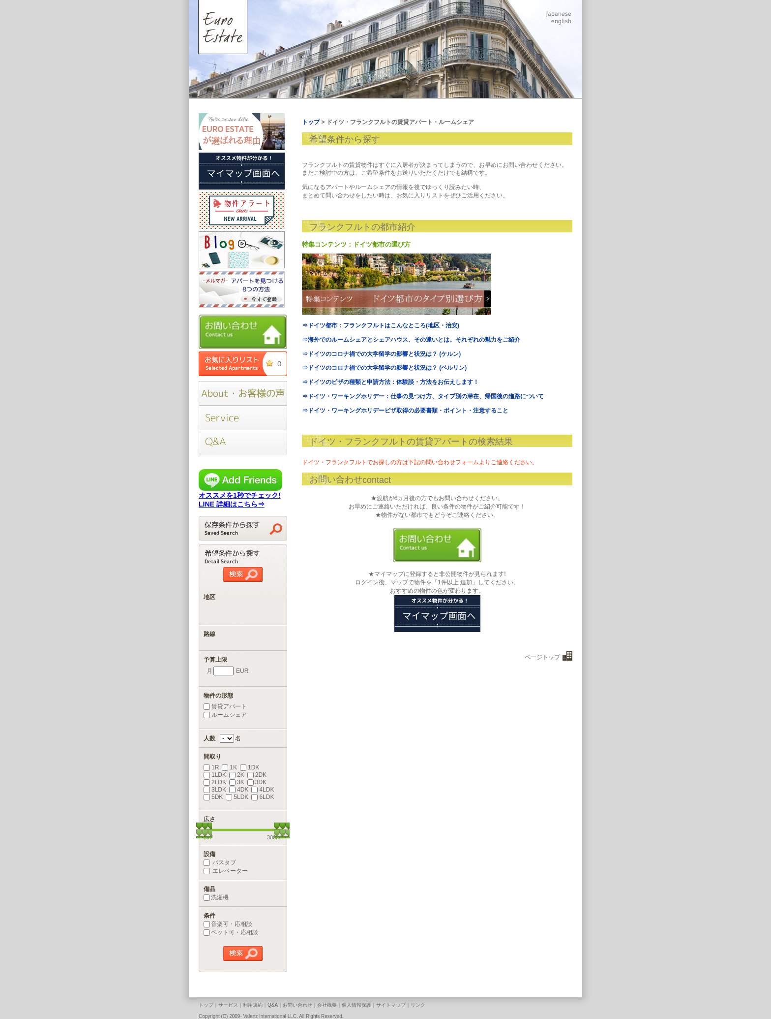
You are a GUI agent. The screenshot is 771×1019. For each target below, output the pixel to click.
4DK (238, 789)
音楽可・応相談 (228, 924)
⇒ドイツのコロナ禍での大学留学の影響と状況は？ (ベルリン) (384, 367)
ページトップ (542, 657)
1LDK (215, 774)
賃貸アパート (225, 706)
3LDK (215, 789)
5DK (213, 797)
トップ (206, 1005)
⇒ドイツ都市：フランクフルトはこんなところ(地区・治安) (380, 325)
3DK (257, 782)
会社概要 (327, 1005)
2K (236, 774)
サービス (228, 1005)
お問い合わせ (297, 1005)
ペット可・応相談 (231, 932)
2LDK (215, 782)
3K (236, 782)
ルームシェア (225, 714)
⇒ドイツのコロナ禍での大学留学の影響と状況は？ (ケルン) (381, 353)
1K (229, 767)
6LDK (262, 797)
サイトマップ (391, 1005)
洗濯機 (216, 897)
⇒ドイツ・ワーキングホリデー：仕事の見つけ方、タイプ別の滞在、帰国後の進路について (423, 396)
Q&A (272, 1005)
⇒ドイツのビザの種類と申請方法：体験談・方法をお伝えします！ (390, 382)
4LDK (262, 789)
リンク (418, 1005)
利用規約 (253, 1005)
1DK (249, 767)
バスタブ (220, 862)
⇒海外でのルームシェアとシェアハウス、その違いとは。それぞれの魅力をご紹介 (411, 339)
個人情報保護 (356, 1005)
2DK (257, 774)
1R (211, 767)
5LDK (237, 797)
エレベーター (226, 870)
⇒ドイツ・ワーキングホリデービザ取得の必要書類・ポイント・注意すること (405, 410)
